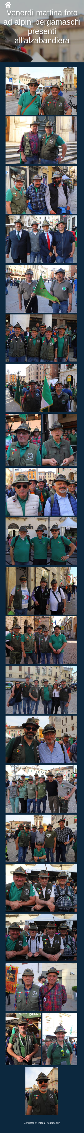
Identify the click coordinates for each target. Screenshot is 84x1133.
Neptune (51, 1123)
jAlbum (42, 1123)
